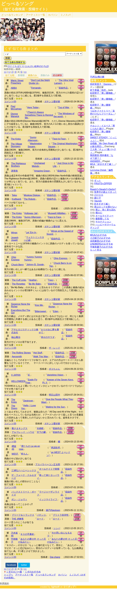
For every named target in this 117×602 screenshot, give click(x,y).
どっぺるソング (17, 3)
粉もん (24, 454)
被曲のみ (32, 75)
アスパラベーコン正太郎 (47, 464)
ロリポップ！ (70, 587)
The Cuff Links (19, 280)
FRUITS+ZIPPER (103, 183)
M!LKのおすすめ (98, 235)
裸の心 (98, 213)
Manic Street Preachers (17, 81)
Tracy (50, 280)
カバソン (53, 15)
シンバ (56, 528)
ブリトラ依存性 (61, 515)
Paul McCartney (16, 107)
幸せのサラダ (47, 337)
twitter (24, 565)
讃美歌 (14, 171)
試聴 (81, 80)
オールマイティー (104, 215)
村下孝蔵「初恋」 (99, 90)
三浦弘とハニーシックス (23, 470)
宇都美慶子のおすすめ (101, 247)
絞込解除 (57, 75)
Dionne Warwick (15, 115)
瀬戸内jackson (53, 510)
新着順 (21, 75)
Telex (14, 195)
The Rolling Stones (21, 353)
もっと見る (95, 250)
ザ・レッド (54, 348)
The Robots (29, 199)
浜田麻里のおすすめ (100, 241)
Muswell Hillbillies (56, 213)
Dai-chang (55, 557)
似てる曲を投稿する (15, 62)
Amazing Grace (42, 171)
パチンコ (41, 515)
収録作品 (63, 88)
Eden (55, 311)
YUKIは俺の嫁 (97, 76)
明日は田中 (54, 395)
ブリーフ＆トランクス (23, 515)
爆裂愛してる (102, 218)
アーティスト (35, 15)
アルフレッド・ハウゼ (23, 432)
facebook (11, 565)
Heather (33, 280)
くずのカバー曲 (14, 572)
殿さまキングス (19, 428)
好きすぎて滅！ (102, 204)
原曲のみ (45, 75)
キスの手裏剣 (27, 534)
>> (25, 72)
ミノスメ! (66, 15)
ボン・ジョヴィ (19, 499)
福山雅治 (15, 337)
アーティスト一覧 (24, 574)
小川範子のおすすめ (100, 238)
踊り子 (97, 198)
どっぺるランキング (45, 574)
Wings (14, 232)
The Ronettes (18, 284)
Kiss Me (39, 305)
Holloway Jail (30, 213)
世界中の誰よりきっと (105, 192)
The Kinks (16, 139)
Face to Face (59, 139)
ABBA (14, 88)
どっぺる (12, 15)
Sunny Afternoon (32, 217)
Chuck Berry (17, 264)
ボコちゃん (54, 369)
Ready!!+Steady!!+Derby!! (103, 189)
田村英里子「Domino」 (102, 84)
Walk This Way (40, 356)
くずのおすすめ (33, 572)
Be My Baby (35, 284)
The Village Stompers (16, 145)
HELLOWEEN (18, 381)
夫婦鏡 (40, 428)
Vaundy (98, 201)
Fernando (36, 88)
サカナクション (103, 221)
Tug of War (63, 107)
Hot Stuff (37, 353)
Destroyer (28, 400)
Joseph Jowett (14, 238)
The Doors (14, 407)
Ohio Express (15, 258)
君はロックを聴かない (105, 207)
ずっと (97, 180)
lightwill (55, 587)
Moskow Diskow (32, 195)
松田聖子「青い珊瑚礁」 (102, 93)
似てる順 (9, 75)
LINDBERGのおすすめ (101, 244)
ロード (40, 519)
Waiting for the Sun (55, 407)
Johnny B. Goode (35, 264)
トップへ (8, 574)
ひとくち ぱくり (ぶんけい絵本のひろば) (28, 66)
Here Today (33, 107)
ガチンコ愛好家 (52, 101)
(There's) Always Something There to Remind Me (39, 115)
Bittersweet (40, 311)
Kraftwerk (16, 199)
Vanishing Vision (55, 375)
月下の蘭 (41, 432)
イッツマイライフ (48, 499)
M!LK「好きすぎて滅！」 (103, 164)
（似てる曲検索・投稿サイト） (25, 9)
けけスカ (98, 195)
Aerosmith (17, 356)
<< (5, 72)
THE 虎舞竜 (18, 519)
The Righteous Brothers (18, 164)
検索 (7, 58)
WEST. (15, 454)
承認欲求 (55, 447)
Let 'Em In (31, 232)
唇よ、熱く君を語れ (105, 210)
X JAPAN (15, 375)
